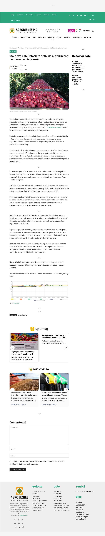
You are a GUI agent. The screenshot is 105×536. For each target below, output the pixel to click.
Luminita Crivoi (15, 70)
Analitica (21, 48)
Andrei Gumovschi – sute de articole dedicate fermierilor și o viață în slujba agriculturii (82, 511)
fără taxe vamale (54, 132)
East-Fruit (16, 308)
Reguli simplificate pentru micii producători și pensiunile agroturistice (78, 64)
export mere (22, 320)
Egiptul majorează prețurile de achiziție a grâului (78, 73)
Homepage (13, 48)
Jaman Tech (23, 520)
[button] (89, 31)
